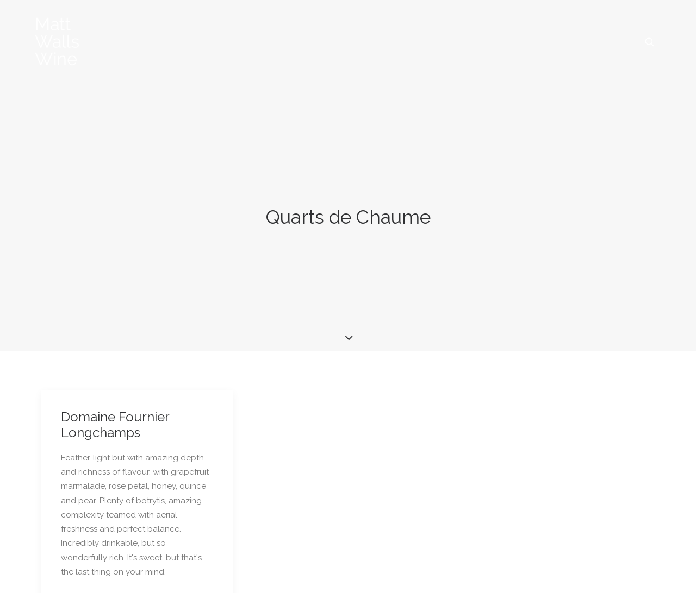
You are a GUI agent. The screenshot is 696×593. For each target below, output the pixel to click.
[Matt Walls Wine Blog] (57, 42)
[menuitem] (650, 42)
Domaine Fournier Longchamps (115, 404)
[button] (650, 42)
